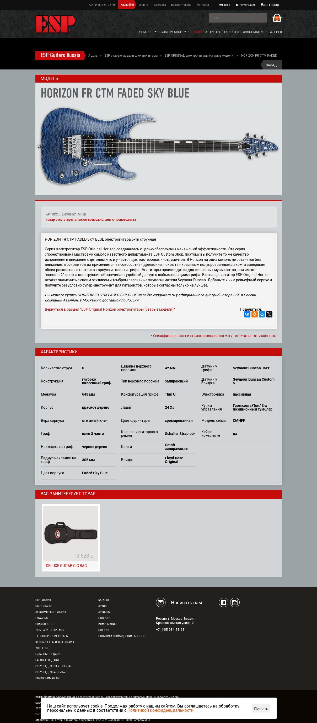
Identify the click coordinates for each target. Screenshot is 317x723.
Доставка (160, 4)
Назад (271, 65)
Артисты (212, 32)
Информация (253, 32)
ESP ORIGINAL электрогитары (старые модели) (199, 55)
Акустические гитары (50, 612)
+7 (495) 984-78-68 (102, 4)
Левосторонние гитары (51, 636)
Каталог (145, 32)
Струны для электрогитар (53, 666)
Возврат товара (181, 4)
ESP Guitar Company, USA (134, 720)
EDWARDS (41, 618)
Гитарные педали (47, 654)
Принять (261, 708)
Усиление (42, 648)
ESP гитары (43, 599)
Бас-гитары (43, 606)
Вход (227, 4)
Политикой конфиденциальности (160, 710)
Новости (231, 32)
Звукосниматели (47, 678)
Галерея (275, 32)
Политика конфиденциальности (121, 636)
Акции (127, 4)
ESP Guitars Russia (60, 55)
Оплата (143, 4)
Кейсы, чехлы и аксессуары (54, 642)
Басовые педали (47, 660)
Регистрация (248, 4)
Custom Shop (171, 32)
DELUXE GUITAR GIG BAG (66, 566)
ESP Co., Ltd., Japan (105, 720)
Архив (196, 32)
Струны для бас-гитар (50, 672)
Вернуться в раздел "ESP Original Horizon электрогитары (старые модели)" (110, 309)
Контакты (203, 4)
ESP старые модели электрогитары (131, 55)
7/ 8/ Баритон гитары (49, 630)
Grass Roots (43, 624)
